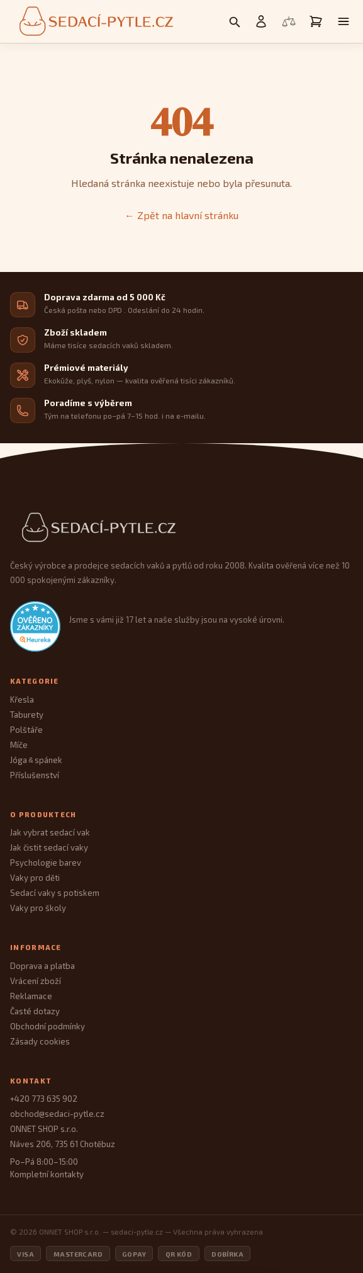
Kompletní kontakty (47, 1174)
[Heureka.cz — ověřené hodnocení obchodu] (35, 626)
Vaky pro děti (35, 878)
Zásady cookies (40, 1041)
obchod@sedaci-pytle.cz (57, 1114)
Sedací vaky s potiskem (54, 893)
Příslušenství (34, 775)
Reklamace (31, 996)
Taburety (26, 715)
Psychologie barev (45, 862)
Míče (19, 745)
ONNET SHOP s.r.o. (44, 1129)
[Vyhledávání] (234, 21)
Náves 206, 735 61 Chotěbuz (62, 1144)
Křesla (22, 699)
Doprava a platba (42, 966)
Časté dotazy (35, 1011)
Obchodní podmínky (47, 1026)
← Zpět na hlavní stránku (181, 215)
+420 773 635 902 (43, 1099)
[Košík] (316, 21)
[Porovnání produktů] (289, 21)
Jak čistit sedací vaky (49, 847)
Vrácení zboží (35, 981)
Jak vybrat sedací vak (50, 832)
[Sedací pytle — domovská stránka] (94, 21)
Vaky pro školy (38, 908)
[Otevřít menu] (343, 21)
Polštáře (26, 730)
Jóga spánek (36, 760)
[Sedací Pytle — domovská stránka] (181, 527)
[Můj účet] (261, 21)
